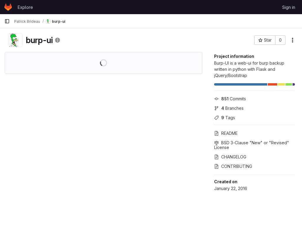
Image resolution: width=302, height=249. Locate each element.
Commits (230, 98)
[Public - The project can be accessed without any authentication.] (57, 40)
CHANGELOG (230, 156)
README (226, 133)
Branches (229, 108)
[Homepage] (8, 7)
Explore (25, 7)
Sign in (288, 7)
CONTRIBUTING (233, 166)
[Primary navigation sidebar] (7, 21)
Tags (224, 117)
